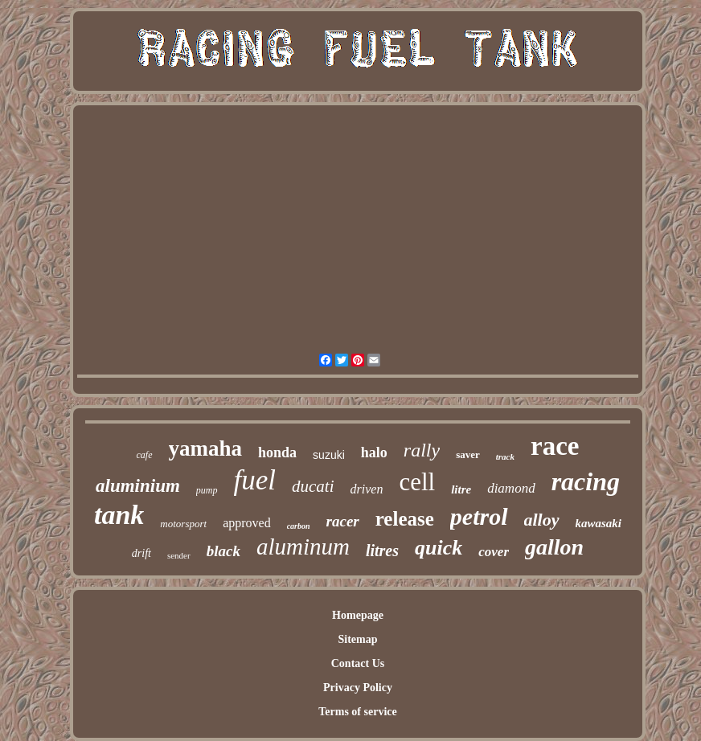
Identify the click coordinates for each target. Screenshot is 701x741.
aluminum (303, 546)
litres (382, 550)
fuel (255, 480)
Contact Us (358, 663)
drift (141, 553)
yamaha (206, 448)
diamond (511, 488)
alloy (542, 520)
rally (422, 450)
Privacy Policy (357, 688)
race (555, 446)
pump (207, 490)
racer (342, 521)
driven (366, 489)
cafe (145, 455)
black (223, 550)
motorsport (183, 524)
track (505, 456)
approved (247, 523)
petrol (479, 516)
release (404, 519)
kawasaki (599, 523)
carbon (298, 526)
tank (119, 515)
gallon (554, 546)
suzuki (329, 454)
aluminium (138, 486)
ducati (313, 486)
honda (277, 452)
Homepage (357, 615)
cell (417, 482)
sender (179, 555)
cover (493, 551)
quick (438, 547)
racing (585, 481)
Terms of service (357, 712)
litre (461, 489)
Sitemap (357, 639)
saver (468, 454)
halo (374, 452)
